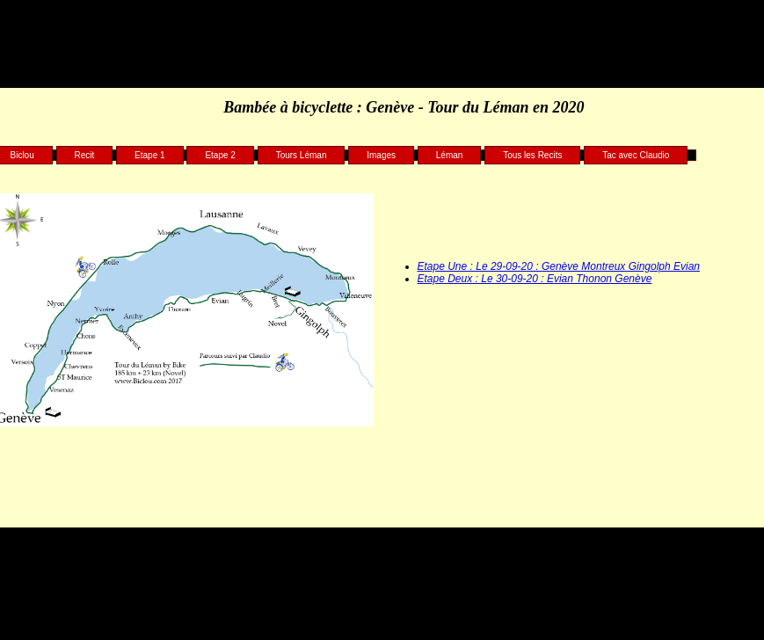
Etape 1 (149, 155)
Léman (449, 155)
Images (381, 155)
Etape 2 (220, 155)
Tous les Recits (532, 155)
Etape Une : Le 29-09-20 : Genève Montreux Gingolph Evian (559, 266)
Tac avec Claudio (635, 155)
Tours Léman (301, 155)
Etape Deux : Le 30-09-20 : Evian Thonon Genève (535, 279)
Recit (85, 155)
